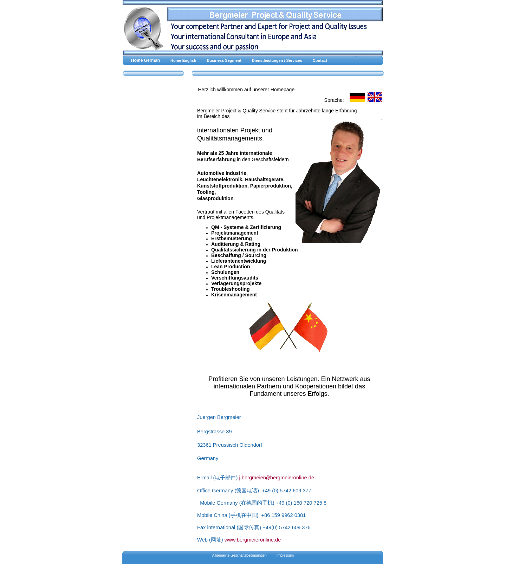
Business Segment (224, 60)
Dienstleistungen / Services (277, 60)
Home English (183, 60)
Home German (145, 60)
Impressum (285, 555)
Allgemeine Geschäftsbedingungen (239, 555)
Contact (320, 60)
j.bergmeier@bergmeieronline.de (276, 477)
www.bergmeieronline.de (253, 540)
